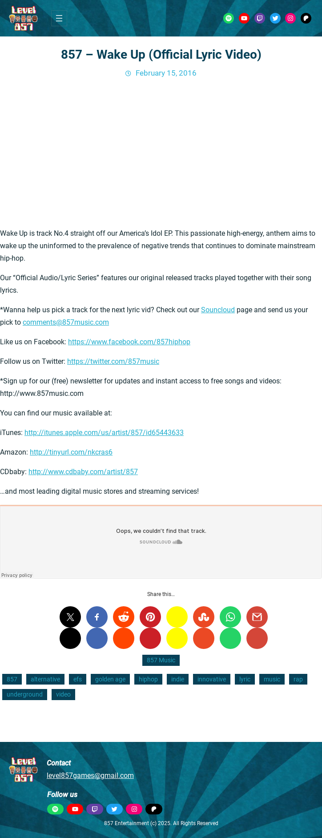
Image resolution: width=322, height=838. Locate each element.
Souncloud (218, 310)
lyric (244, 679)
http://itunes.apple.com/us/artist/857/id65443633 (104, 432)
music (272, 679)
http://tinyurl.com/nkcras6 (71, 452)
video (63, 694)
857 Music (161, 660)
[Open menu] (59, 18)
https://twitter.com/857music (113, 361)
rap (298, 679)
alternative (45, 679)
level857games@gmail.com (90, 775)
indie (177, 679)
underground (25, 694)
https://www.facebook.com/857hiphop (129, 342)
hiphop (148, 679)
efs (77, 679)
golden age (110, 679)
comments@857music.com (66, 322)
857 (12, 679)
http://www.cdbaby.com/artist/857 (83, 471)
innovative (211, 679)
